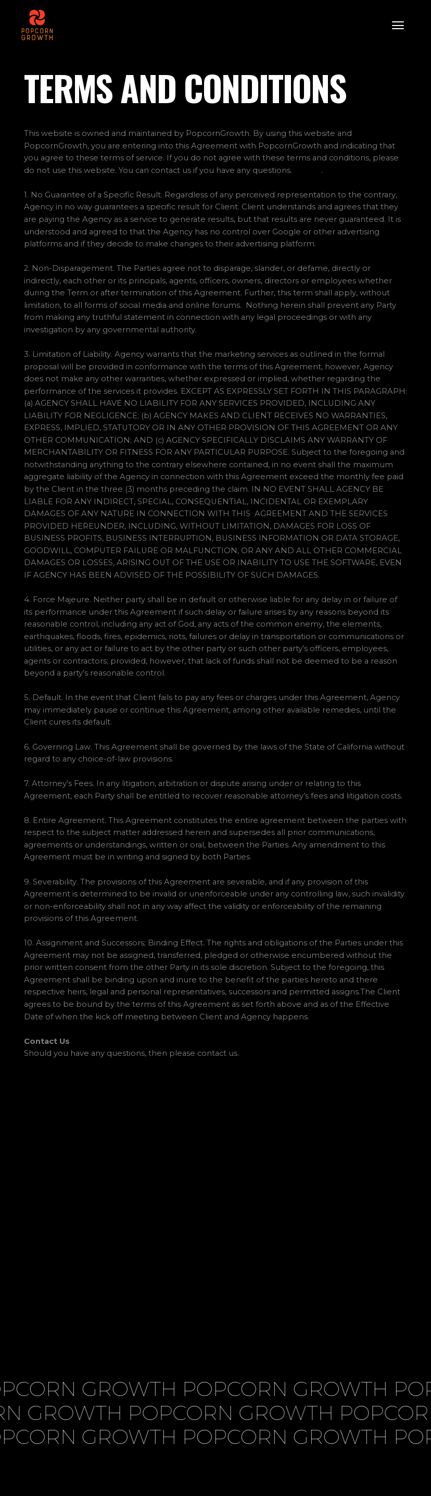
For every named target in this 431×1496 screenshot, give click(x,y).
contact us (217, 1053)
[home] (37, 24)
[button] (397, 25)
